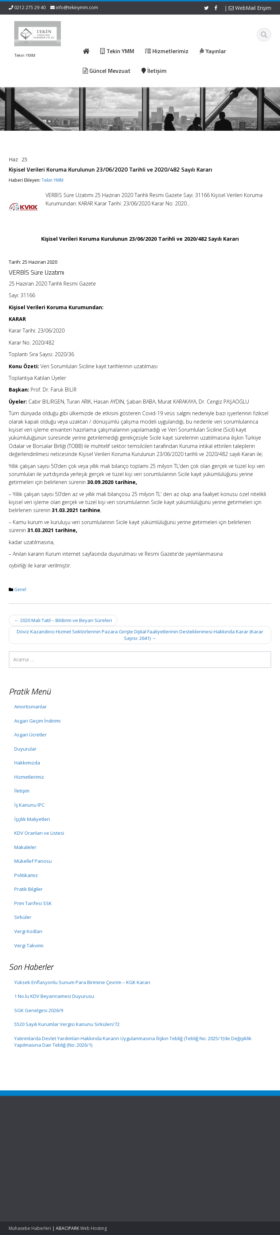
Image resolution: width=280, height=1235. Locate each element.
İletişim (22, 790)
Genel (20, 589)
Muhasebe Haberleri (30, 1228)
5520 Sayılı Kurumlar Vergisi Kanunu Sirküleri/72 (67, 1024)
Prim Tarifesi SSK (33, 903)
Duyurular (25, 749)
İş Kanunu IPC (29, 805)
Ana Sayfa (97, 1136)
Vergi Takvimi (28, 945)
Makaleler (25, 847)
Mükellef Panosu (33, 861)
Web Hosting (93, 1228)
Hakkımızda (27, 762)
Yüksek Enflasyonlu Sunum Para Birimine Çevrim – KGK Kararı (82, 982)
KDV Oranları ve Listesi (39, 833)
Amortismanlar (30, 706)
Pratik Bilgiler (28, 889)
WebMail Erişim (250, 7)
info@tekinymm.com (77, 7)
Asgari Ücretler (30, 734)
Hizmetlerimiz (29, 777)
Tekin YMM (52, 180)
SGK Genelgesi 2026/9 (38, 1010)
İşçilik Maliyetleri (32, 819)
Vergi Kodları (28, 931)
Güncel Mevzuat (104, 1156)
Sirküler (22, 917)
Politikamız (26, 875)
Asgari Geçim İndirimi (37, 720)
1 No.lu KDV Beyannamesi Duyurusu (54, 996)
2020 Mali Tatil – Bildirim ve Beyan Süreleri (63, 620)
